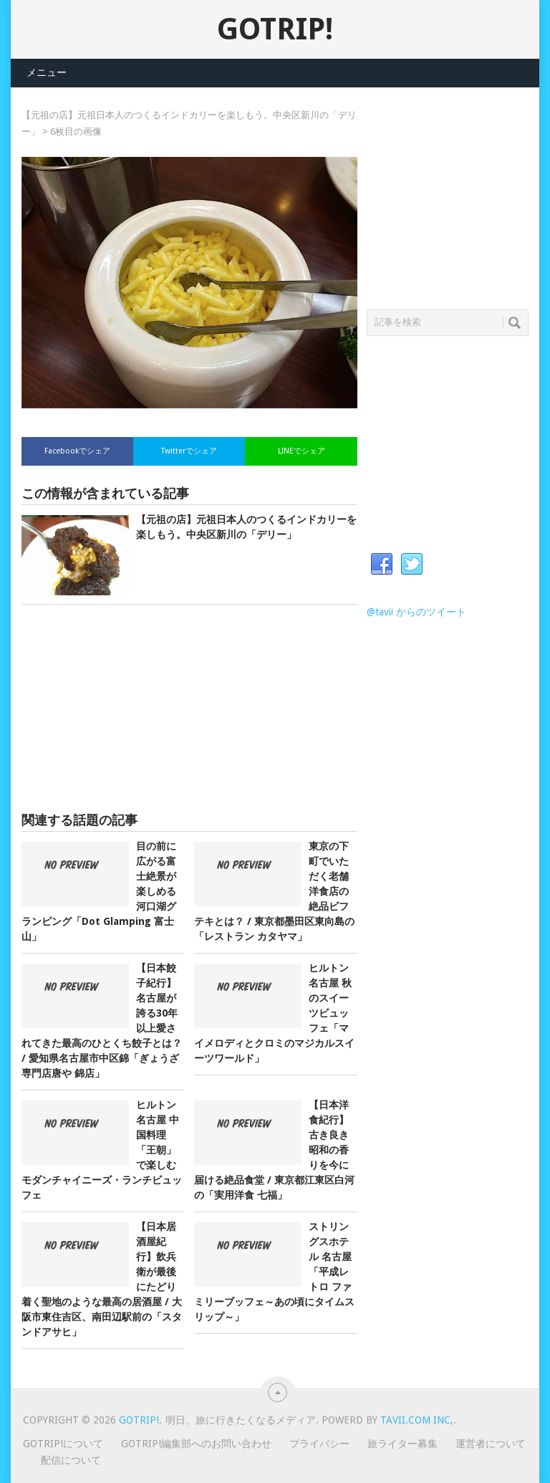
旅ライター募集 (402, 1443)
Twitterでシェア (189, 451)
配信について (71, 1460)
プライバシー (319, 1443)
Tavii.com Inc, (416, 1420)
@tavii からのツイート (416, 612)
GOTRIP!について (63, 1443)
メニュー (46, 72)
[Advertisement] (189, 708)
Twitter (411, 564)
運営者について (490, 1443)
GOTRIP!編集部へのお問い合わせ (196, 1443)
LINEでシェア (301, 451)
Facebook (381, 564)
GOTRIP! (275, 29)
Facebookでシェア (77, 451)
